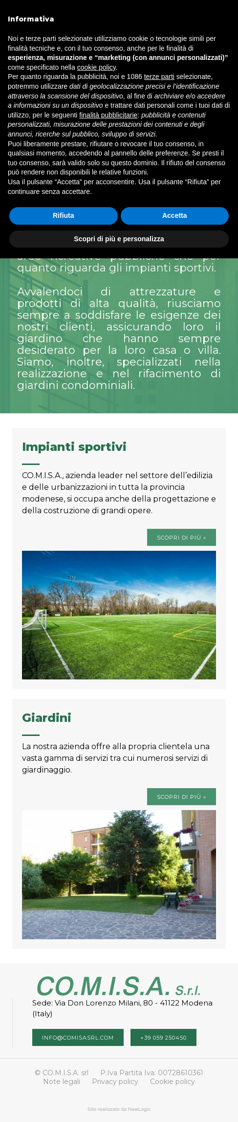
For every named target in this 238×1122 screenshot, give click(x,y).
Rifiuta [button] (63, 215)
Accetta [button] (174, 215)
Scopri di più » (181, 537)
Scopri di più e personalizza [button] (119, 239)
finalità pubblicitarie (108, 115)
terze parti (159, 76)
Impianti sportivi (74, 447)
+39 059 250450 (163, 1037)
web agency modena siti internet (119, 1109)
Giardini (46, 718)
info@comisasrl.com (78, 1037)
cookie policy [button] (96, 67)
